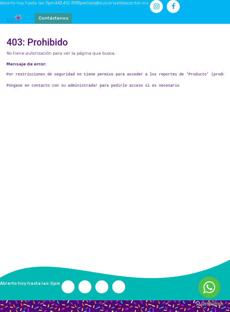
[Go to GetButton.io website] (209, 303)
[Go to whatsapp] (209, 287)
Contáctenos (53, 18)
